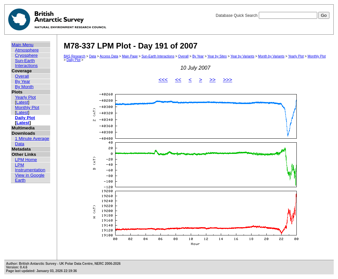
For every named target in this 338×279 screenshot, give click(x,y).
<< (178, 80)
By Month (24, 86)
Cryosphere (26, 55)
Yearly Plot (25, 97)
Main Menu (22, 44)
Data (19, 143)
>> (212, 80)
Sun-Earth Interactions (26, 63)
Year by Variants (242, 56)
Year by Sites (217, 56)
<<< (163, 80)
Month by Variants (271, 56)
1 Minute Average (32, 138)
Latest (22, 102)
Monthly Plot (27, 107)
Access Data (109, 56)
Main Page (130, 56)
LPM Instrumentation (30, 167)
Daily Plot (25, 117)
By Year (22, 81)
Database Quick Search (272, 15)
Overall (22, 76)
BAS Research (74, 56)
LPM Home (26, 159)
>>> (227, 80)
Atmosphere (27, 50)
